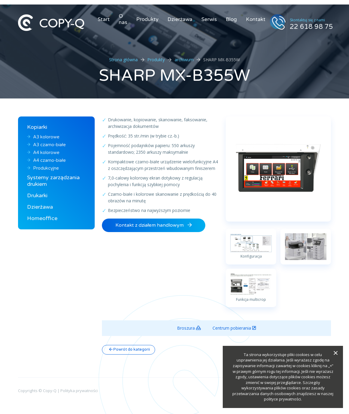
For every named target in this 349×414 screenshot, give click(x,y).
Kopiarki (37, 127)
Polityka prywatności (79, 390)
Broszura (189, 328)
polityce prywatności (282, 399)
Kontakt (255, 19)
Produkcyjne (43, 168)
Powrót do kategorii (129, 349)
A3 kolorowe (43, 137)
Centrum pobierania (234, 328)
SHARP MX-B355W (174, 75)
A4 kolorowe (43, 152)
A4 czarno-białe (46, 160)
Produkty (147, 19)
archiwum (184, 59)
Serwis (209, 19)
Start (104, 19)
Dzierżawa (179, 19)
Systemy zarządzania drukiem (53, 180)
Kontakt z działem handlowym (153, 225)
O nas (123, 19)
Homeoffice (42, 218)
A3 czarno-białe (46, 144)
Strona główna (123, 59)
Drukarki (37, 195)
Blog (231, 19)
